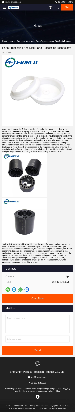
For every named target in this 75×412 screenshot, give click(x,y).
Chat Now (38, 298)
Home (4, 41)
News (12, 41)
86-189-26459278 (64, 2)
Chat (67, 7)
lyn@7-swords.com (11, 2)
